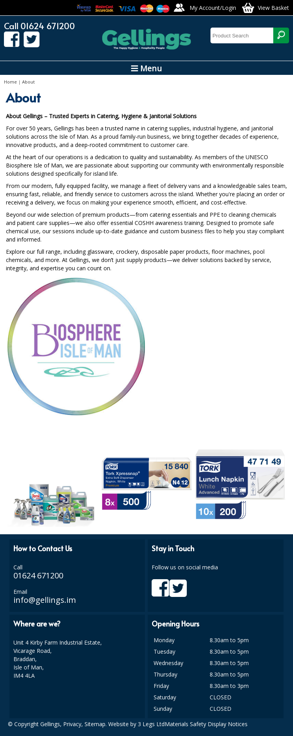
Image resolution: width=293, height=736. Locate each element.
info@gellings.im (44, 600)
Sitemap (95, 724)
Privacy (72, 724)
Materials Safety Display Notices (206, 724)
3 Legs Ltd (151, 724)
